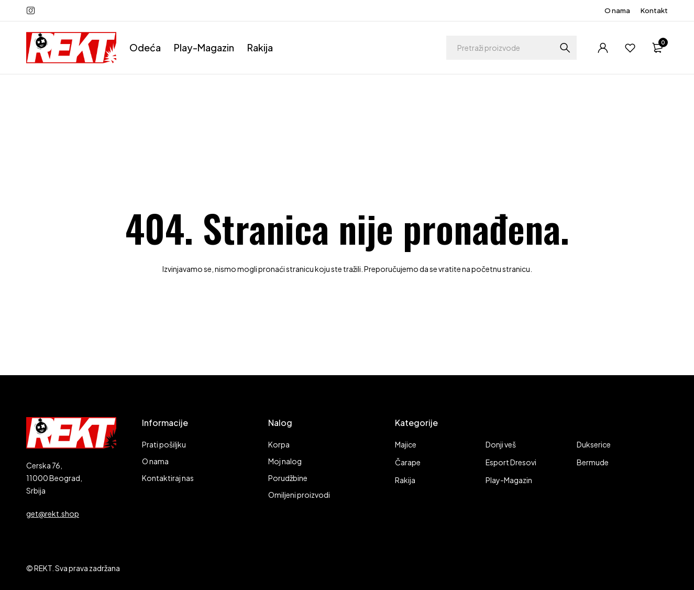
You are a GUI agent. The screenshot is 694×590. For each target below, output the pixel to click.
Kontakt (654, 10)
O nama (617, 10)
